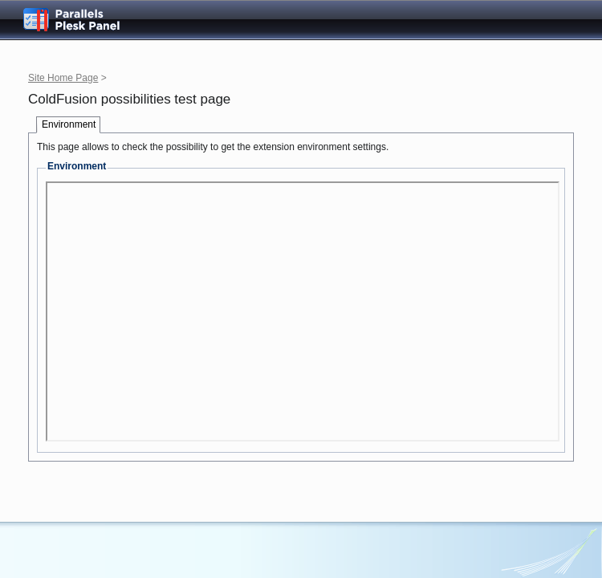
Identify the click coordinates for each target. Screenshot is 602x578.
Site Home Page (63, 77)
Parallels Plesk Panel (84, 19)
